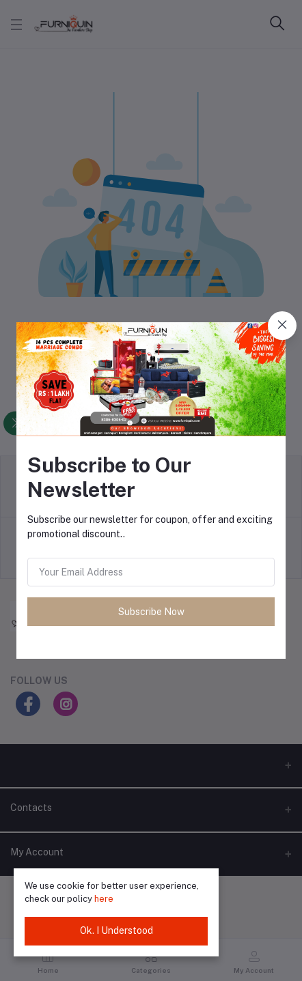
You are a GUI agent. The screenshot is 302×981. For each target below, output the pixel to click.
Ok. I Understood (116, 930)
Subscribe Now (151, 611)
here (103, 899)
